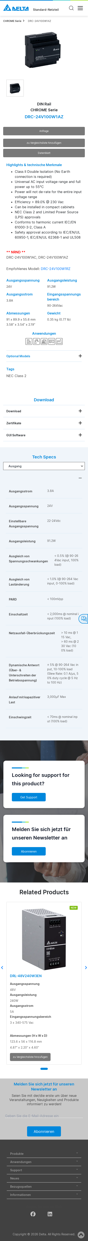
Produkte (44, 1153)
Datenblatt (44, 152)
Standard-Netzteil (46, 9)
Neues (44, 1178)
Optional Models (18, 356)
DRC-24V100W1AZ (39, 21)
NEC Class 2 (16, 376)
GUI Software (15, 435)
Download (13, 411)
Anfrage (44, 131)
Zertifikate (13, 423)
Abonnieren (29, 851)
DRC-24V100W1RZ (55, 269)
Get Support (28, 797)
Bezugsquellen (44, 1186)
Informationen (44, 1195)
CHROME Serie (12, 21)
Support (44, 1170)
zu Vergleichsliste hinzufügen (44, 142)
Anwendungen (44, 1162)
